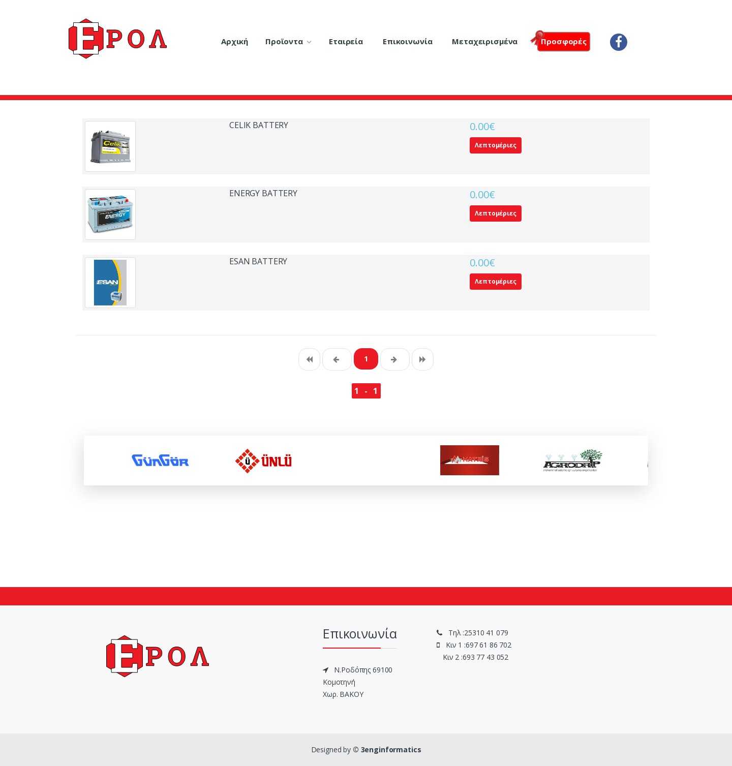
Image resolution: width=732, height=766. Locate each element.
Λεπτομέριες (495, 145)
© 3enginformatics (387, 749)
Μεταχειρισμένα (484, 41)
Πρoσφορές (562, 40)
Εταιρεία (346, 41)
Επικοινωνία (407, 41)
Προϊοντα (284, 41)
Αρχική (234, 41)
